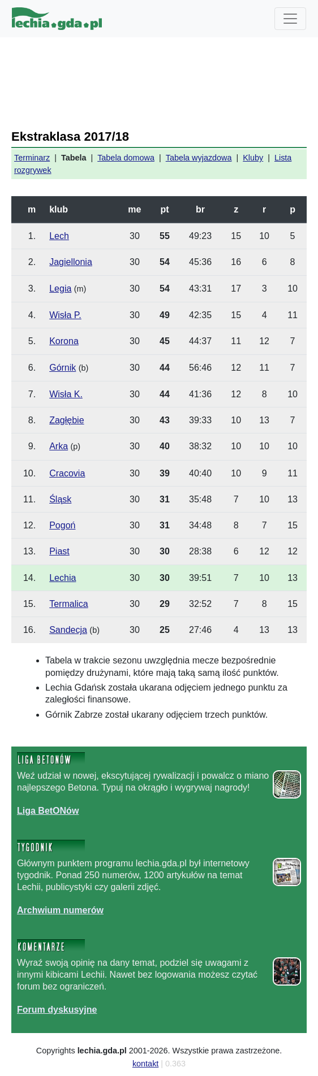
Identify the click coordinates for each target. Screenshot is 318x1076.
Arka (58, 446)
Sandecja (68, 630)
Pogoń (62, 525)
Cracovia (67, 473)
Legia (60, 288)
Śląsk (60, 499)
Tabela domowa (125, 157)
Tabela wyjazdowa (199, 157)
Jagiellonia (70, 262)
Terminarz (32, 157)
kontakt (145, 1063)
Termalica (68, 604)
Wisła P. (65, 315)
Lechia (62, 578)
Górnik (62, 367)
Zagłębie (66, 420)
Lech (59, 236)
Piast (59, 551)
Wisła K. (66, 394)
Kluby (253, 157)
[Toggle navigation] (290, 18)
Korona (64, 341)
